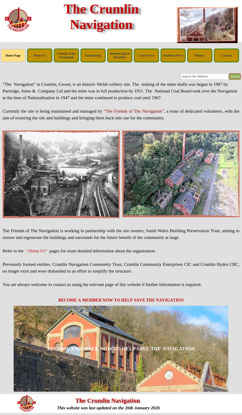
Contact (226, 55)
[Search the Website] (204, 76)
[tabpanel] (121, 104)
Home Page (12, 55)
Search (234, 76)
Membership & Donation (120, 55)
